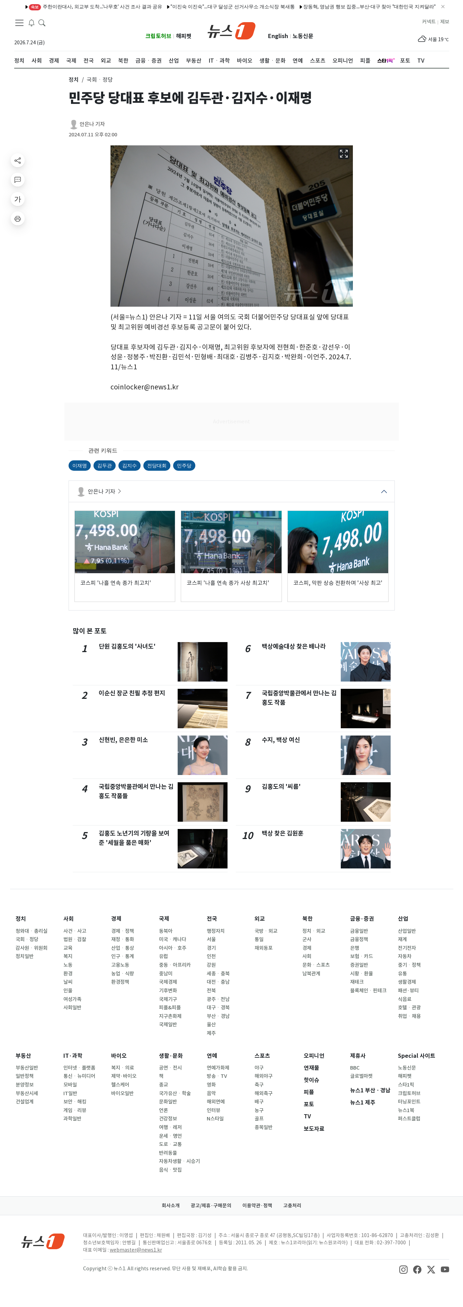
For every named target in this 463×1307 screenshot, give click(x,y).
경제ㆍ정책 (122, 931)
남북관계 (311, 974)
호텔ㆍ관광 (409, 1007)
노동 (67, 965)
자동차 (404, 956)
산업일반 (407, 931)
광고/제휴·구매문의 (211, 1205)
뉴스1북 (406, 1110)
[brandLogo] (231, 30)
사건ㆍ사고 (74, 931)
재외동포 (264, 948)
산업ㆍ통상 (122, 948)
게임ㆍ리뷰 (74, 1110)
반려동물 (168, 1153)
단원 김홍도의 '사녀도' (127, 646)
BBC (354, 1068)
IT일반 (70, 1093)
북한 (307, 918)
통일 (259, 939)
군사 (306, 939)
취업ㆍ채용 (409, 1016)
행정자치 (216, 931)
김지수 (129, 465)
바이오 (119, 1056)
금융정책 (359, 939)
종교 (163, 1085)
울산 (211, 1024)
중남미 (165, 974)
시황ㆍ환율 (361, 974)
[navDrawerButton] (19, 22)
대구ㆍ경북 (218, 1007)
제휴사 (358, 1056)
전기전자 (407, 948)
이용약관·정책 (257, 1205)
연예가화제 (218, 1068)
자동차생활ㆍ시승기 (179, 1161)
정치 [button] (74, 79)
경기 (211, 948)
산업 (403, 918)
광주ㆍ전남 (218, 999)
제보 (444, 22)
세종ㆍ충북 (218, 974)
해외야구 (264, 1076)
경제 (116, 918)
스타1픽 (406, 1085)
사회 (68, 918)
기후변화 (168, 991)
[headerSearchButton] (41, 22)
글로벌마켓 (361, 1076)
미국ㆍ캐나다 (172, 939)
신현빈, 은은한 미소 (123, 740)
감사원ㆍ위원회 (31, 948)
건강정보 (168, 1119)
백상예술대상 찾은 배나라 (294, 646)
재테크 (357, 982)
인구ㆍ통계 (122, 956)
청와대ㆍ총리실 (31, 931)
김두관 (104, 465)
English (278, 36)
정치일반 (25, 956)
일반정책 (25, 1076)
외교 (260, 918)
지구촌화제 (170, 1016)
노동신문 (303, 36)
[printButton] (18, 218)
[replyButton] (18, 180)
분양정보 (25, 1085)
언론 (163, 1110)
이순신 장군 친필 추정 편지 (132, 693)
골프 (259, 1119)
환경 (67, 974)
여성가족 (72, 999)
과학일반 (72, 1119)
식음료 (404, 999)
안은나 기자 (92, 124)
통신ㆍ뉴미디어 (79, 1076)
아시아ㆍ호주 (172, 948)
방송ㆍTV (217, 1076)
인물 (67, 991)
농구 (259, 1110)
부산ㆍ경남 (218, 1016)
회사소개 (171, 1205)
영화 (211, 1085)
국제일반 (168, 1024)
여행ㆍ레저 (170, 1127)
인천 (211, 956)
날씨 (67, 982)
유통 (402, 974)
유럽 (163, 956)
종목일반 (264, 1127)
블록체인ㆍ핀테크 (368, 991)
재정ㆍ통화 (122, 939)
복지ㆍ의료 (122, 1068)
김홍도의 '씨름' (281, 787)
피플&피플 (170, 1007)
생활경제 (407, 982)
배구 (259, 1102)
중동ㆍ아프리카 (175, 965)
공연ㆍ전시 (170, 1068)
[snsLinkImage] (403, 1269)
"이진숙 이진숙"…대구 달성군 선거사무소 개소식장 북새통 (167, 6)
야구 (259, 1068)
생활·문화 (171, 1056)
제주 (211, 1033)
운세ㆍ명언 (170, 1136)
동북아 (165, 931)
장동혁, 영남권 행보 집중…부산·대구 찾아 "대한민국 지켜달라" (303, 6)
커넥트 (429, 22)
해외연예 (216, 1102)
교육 (67, 948)
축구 (259, 1085)
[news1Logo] (43, 1241)
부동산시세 (27, 1093)
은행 (354, 948)
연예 (212, 1056)
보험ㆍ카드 (361, 956)
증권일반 (359, 965)
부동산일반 (27, 1068)
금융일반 (359, 931)
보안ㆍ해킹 (74, 1102)
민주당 (184, 465)
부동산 (23, 1056)
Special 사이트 (416, 1056)
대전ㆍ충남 (218, 982)
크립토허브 (158, 36)
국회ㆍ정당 (27, 939)
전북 (211, 991)
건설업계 (25, 1102)
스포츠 (262, 1056)
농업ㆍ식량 (122, 974)
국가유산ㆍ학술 (175, 1093)
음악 (211, 1093)
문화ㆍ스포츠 (316, 965)
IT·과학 (72, 1056)
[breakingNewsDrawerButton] (31, 22)
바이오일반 (122, 1093)
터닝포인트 (409, 1102)
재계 (402, 939)
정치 (21, 918)
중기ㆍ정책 (409, 965)
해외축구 (264, 1093)
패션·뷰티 (408, 991)
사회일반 (72, 1007)
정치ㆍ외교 (313, 931)
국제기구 (168, 999)
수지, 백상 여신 (281, 740)
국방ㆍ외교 (266, 931)
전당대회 (157, 465)
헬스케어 (120, 1085)
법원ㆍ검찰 (74, 939)
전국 (212, 918)
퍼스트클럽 (409, 1119)
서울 (211, 939)
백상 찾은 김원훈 (282, 833)
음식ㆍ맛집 (170, 1170)
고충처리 (292, 1205)
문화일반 (168, 1102)
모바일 (70, 1085)
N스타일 (215, 1119)
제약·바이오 (123, 1076)
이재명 (79, 465)
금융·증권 (362, 918)
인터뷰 (213, 1110)
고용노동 (120, 965)
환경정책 (120, 982)
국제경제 (168, 982)
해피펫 (184, 36)
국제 (164, 918)
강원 (211, 965)
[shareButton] (18, 160)
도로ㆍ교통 (170, 1144)
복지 (67, 956)
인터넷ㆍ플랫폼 (79, 1068)
